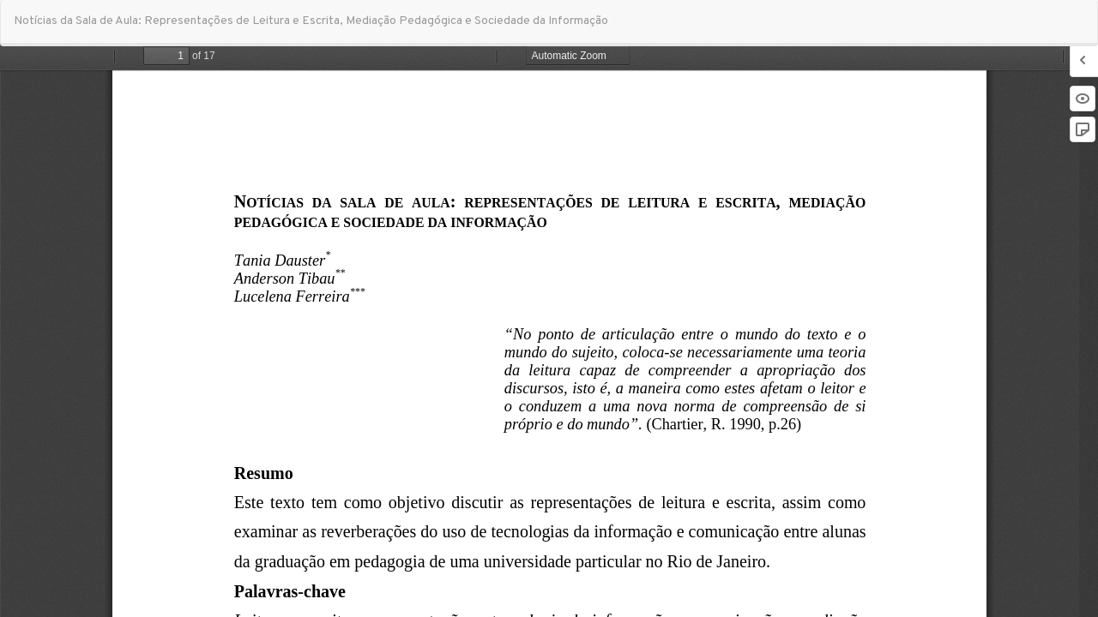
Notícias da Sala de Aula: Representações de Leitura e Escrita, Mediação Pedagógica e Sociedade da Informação (311, 21)
